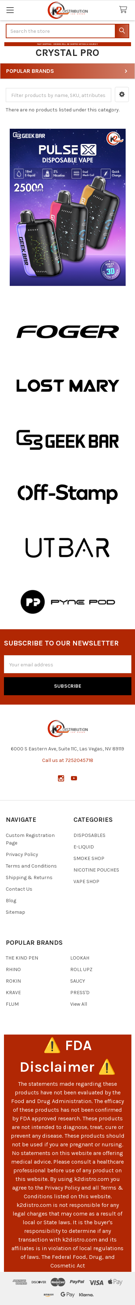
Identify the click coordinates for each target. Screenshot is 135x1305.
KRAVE (13, 992)
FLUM (12, 1004)
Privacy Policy (22, 854)
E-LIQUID (83, 847)
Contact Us (19, 889)
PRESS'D (80, 992)
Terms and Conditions (31, 866)
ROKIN (13, 981)
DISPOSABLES (89, 835)
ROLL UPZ (81, 969)
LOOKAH (79, 958)
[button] (122, 94)
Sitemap (15, 912)
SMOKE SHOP (88, 858)
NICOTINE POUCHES (96, 870)
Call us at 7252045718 (67, 760)
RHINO (13, 969)
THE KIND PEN (22, 958)
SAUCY (77, 981)
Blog (11, 901)
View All (78, 1004)
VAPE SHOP (86, 881)
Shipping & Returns (29, 877)
